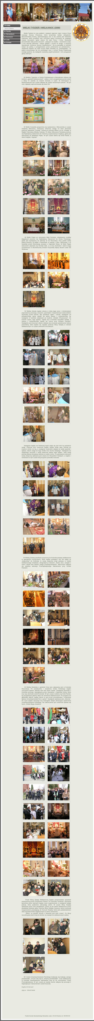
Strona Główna (9, 28)
